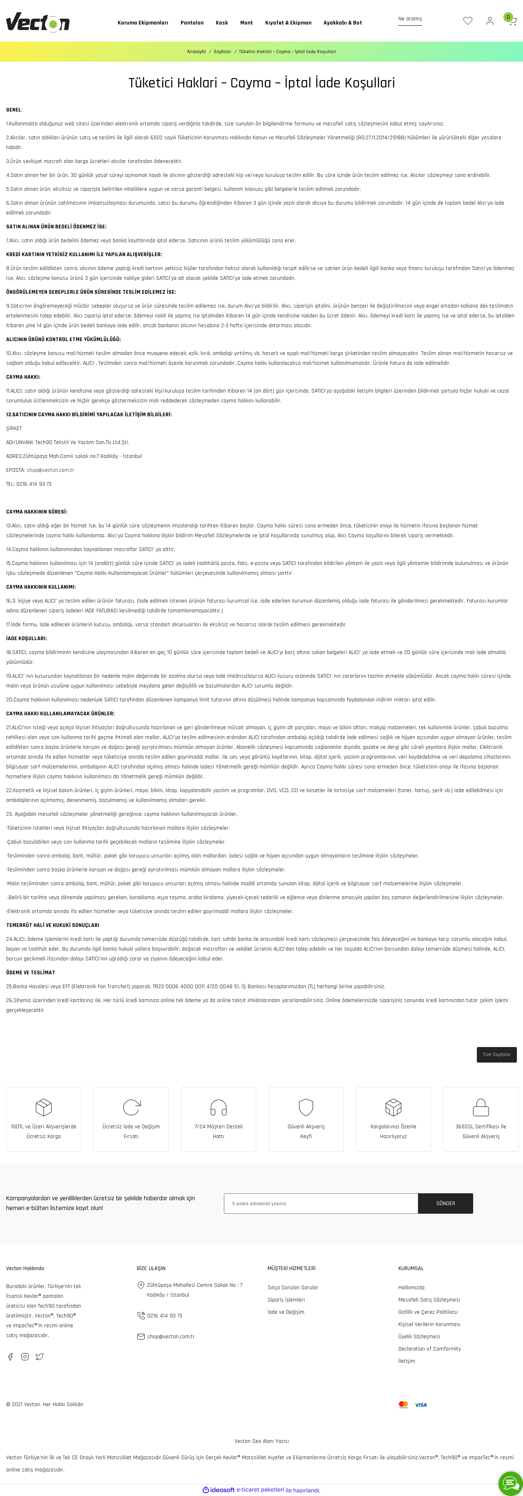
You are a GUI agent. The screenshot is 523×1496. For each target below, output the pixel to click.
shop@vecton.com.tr (50, 470)
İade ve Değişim (286, 1312)
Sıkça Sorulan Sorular (293, 1287)
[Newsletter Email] (348, 1203)
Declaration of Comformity (429, 1349)
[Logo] (37, 22)
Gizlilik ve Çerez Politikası (428, 1312)
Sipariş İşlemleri (286, 1300)
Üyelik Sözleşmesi (419, 1336)
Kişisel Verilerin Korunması (429, 1324)
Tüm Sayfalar (497, 1055)
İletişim (406, 1361)
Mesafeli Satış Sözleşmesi (429, 1300)
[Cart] (512, 21)
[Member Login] (490, 21)
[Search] (416, 21)
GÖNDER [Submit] (445, 1203)
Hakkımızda (411, 1287)
